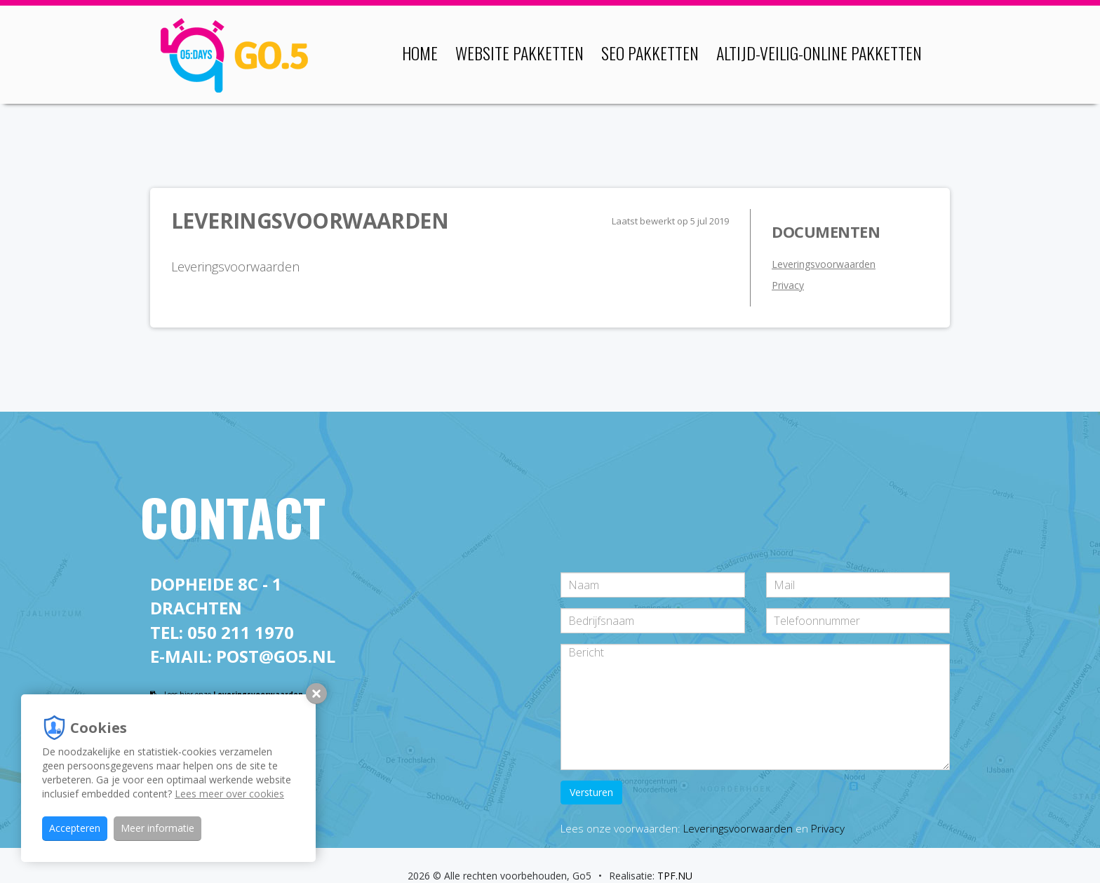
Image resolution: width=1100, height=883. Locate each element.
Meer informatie (157, 828)
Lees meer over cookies (229, 793)
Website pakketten (519, 52)
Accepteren (74, 828)
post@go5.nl (275, 656)
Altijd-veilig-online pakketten (819, 52)
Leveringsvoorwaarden (824, 264)
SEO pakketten (650, 52)
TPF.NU (674, 875)
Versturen (591, 792)
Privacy (788, 285)
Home (420, 52)
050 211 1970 (240, 632)
